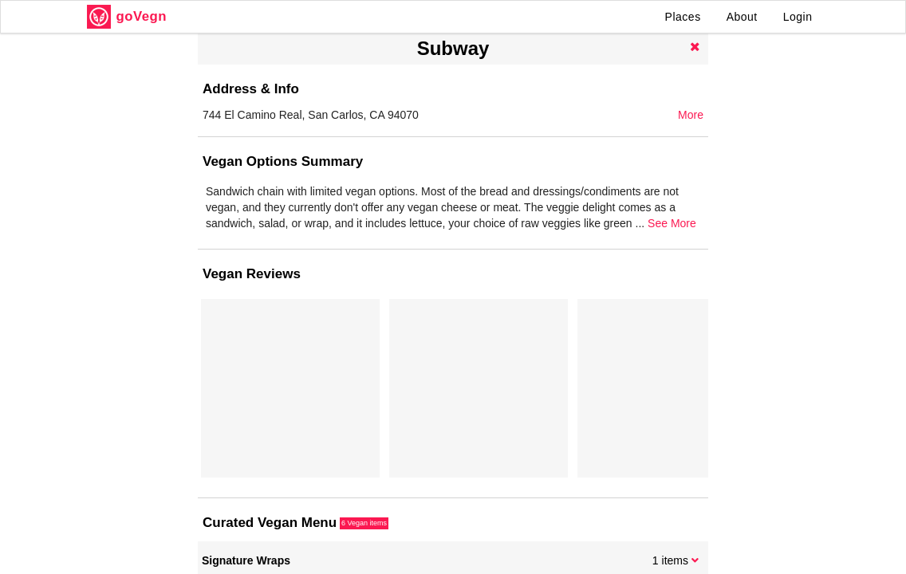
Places (683, 16)
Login (798, 16)
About (742, 16)
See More (672, 223)
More (690, 114)
